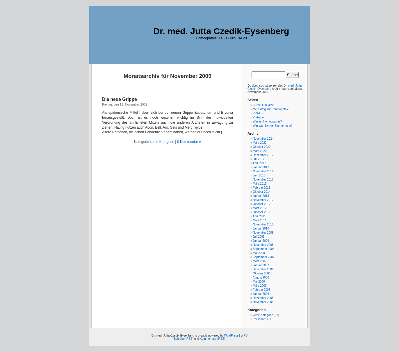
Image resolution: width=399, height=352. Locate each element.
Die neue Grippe (119, 99)
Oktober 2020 (261, 146)
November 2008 (263, 244)
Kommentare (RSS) (212, 338)
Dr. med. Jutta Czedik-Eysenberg (221, 31)
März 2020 (259, 151)
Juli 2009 (258, 236)
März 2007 (259, 261)
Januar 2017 (261, 167)
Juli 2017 (258, 159)
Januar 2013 (261, 195)
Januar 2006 (261, 293)
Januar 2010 (261, 228)
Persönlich (259, 319)
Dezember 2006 (263, 269)
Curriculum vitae (263, 105)
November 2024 (263, 138)
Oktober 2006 (261, 273)
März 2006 (259, 285)
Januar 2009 (261, 240)
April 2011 (259, 216)
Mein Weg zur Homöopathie (271, 109)
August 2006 (261, 277)
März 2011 (259, 220)
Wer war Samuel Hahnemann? (273, 125)
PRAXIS (258, 113)
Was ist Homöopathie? (267, 121)
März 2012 (259, 208)
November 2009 (263, 232)
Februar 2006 (261, 289)
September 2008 (263, 249)
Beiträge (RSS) (183, 338)
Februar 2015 (261, 187)
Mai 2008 (259, 253)
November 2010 (263, 224)
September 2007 (263, 257)
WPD (244, 335)
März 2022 (259, 142)
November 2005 (263, 302)
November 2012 (263, 200)
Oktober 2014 (261, 191)
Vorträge (258, 117)
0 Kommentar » (189, 142)
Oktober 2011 (261, 212)
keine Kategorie (162, 142)
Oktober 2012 (261, 204)
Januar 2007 (261, 265)
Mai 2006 (259, 281)
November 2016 (263, 171)
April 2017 (259, 163)
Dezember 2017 (263, 155)
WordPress (231, 335)
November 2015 (263, 179)
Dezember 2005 (263, 298)
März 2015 (259, 183)
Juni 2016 (259, 175)
